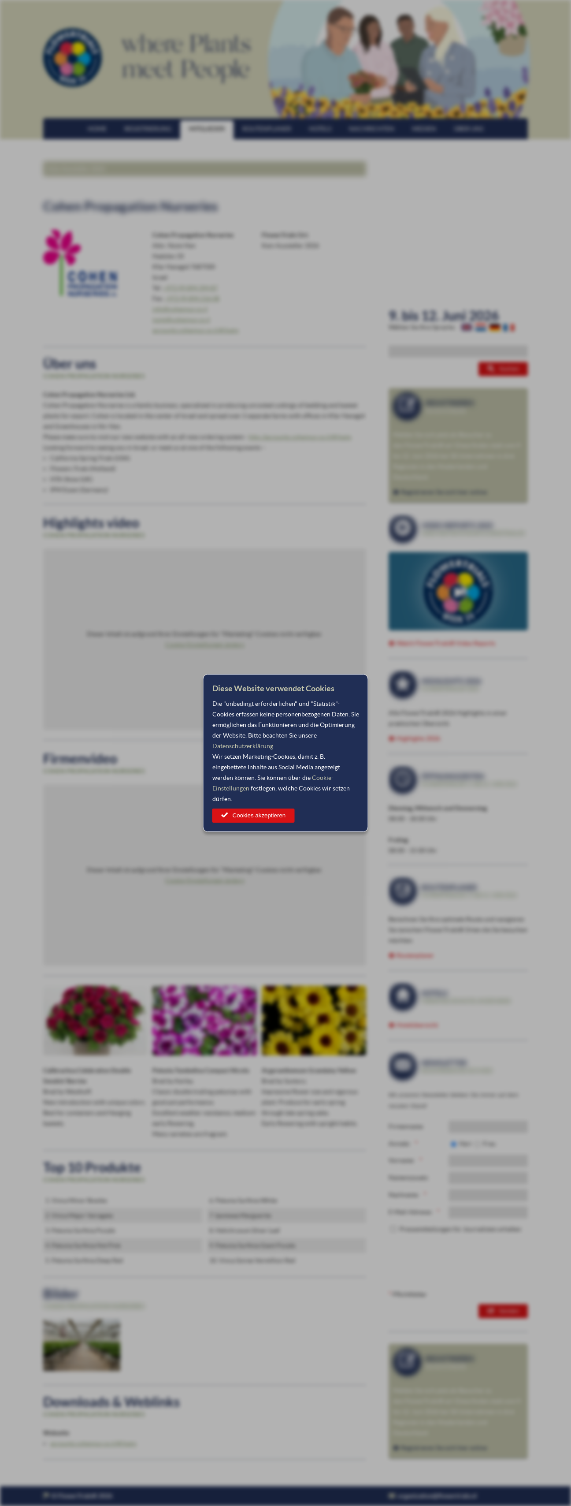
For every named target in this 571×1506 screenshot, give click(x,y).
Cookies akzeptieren (259, 815)
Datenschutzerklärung (242, 745)
